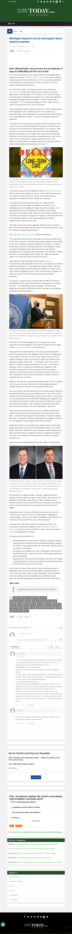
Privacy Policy (51, 931)
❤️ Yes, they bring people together (23, 802)
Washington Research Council (24, 235)
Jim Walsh (28, 601)
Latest (21, 608)
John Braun (39, 608)
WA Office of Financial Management (30, 597)
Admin (43, 931)
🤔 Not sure (15, 818)
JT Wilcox (26, 611)
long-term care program (23, 347)
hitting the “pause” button (34, 77)
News (23, 31)
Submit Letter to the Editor (16, 882)
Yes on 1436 (40, 604)
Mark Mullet (12, 604)
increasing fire (14, 92)
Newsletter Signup (14, 877)
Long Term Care (14, 608)
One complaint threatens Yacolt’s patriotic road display (40, 832)
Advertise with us (14, 896)
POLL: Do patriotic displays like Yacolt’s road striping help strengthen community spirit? (36, 845)
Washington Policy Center (16, 611)
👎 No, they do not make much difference (25, 813)
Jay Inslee (32, 608)
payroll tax (33, 604)
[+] (45, 640)
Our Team (12, 891)
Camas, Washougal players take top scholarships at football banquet (33, 858)
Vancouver (26, 604)
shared (47, 261)
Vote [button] (11, 826)
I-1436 (21, 102)
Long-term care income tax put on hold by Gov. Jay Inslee (36, 589)
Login (61, 628)
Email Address (13, 768)
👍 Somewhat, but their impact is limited (25, 807)
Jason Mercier (17, 597)
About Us (12, 886)
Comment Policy (14, 900)
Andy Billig (58, 608)
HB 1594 (20, 604)
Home (16, 31)
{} (42, 640)
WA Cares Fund (57, 604)
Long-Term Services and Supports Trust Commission (44, 601)
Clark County (48, 604)
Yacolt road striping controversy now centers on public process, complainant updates (33, 849)
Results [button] (18, 826)
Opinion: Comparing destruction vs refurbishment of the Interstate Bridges (37, 854)
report (11, 532)
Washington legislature (49, 608)
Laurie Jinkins (43, 597)
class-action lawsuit (52, 191)
